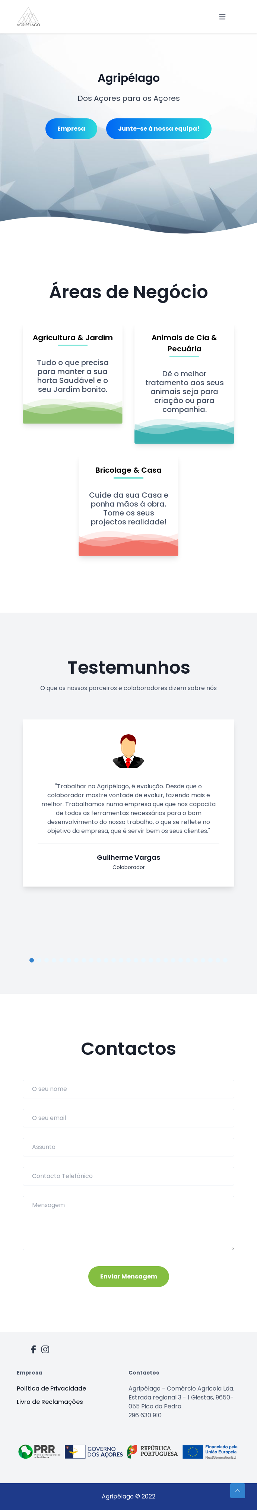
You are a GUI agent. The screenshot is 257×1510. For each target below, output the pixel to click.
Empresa (71, 128)
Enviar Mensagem (128, 1276)
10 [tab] (98, 960)
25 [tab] (210, 960)
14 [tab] (128, 960)
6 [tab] (69, 960)
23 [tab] (195, 960)
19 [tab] (166, 960)
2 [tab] (39, 960)
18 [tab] (158, 960)
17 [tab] (151, 960)
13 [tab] (121, 960)
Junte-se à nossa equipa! (159, 128)
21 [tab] (180, 960)
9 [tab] (91, 960)
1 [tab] (31, 960)
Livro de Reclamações (50, 1402)
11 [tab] (106, 960)
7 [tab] (76, 960)
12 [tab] (113, 960)
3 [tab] (46, 960)
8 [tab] (84, 960)
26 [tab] (218, 960)
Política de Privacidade (51, 1388)
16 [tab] (143, 960)
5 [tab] (61, 960)
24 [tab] (203, 960)
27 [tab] (225, 960)
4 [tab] (54, 960)
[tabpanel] (128, 806)
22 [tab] (188, 960)
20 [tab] (173, 960)
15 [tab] (136, 960)
